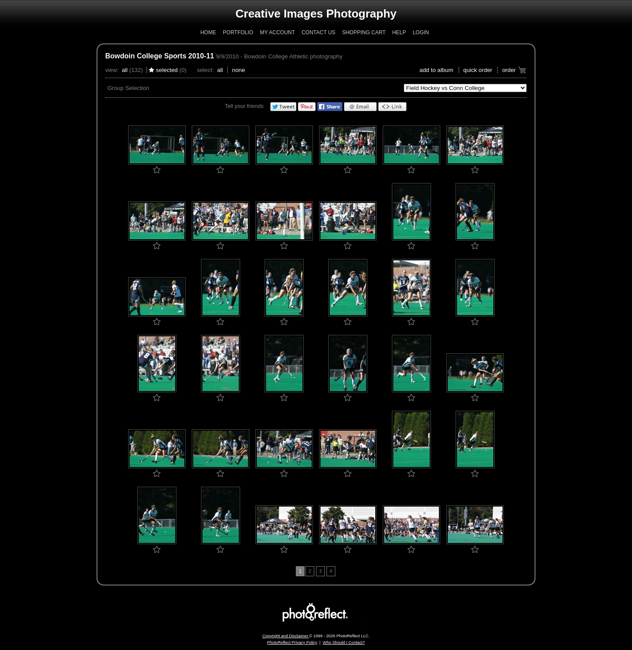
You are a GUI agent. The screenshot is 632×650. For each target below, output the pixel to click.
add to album (436, 70)
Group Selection (129, 88)
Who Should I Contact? (344, 642)
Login (421, 32)
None (238, 70)
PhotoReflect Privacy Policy (292, 642)
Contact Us (318, 32)
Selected (167, 70)
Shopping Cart (363, 32)
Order (509, 70)
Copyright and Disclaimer (285, 636)
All (124, 70)
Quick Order (477, 70)
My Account (277, 32)
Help (399, 32)
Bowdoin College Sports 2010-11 (159, 56)
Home (208, 32)
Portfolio (238, 32)
